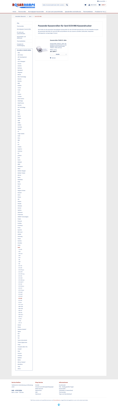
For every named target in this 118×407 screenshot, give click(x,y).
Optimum (20, 212)
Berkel (19, 74)
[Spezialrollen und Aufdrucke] (73, 11)
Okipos (19, 201)
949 (19, 263)
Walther (20, 357)
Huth (19, 136)
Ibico (19, 138)
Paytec (19, 219)
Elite (19, 111)
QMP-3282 (20, 308)
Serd (19, 247)
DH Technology (21, 107)
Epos (19, 114)
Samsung (20, 236)
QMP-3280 (20, 306)
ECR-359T (20, 272)
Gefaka (19, 125)
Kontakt (37, 385)
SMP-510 (20, 316)
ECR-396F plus (21, 280)
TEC (19, 338)
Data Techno (21, 98)
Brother (20, 85)
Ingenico (20, 149)
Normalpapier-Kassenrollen (24, 29)
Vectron (20, 353)
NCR (19, 186)
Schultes (20, 243)
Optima (19, 210)
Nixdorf (20, 192)
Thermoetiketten (21, 41)
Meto (19, 168)
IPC (18, 153)
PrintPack (20, 225)
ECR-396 (20, 276)
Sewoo (19, 325)
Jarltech (20, 155)
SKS (19, 333)
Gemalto (20, 127)
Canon (19, 87)
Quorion (20, 230)
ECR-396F (20, 278)
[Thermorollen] (22, 11)
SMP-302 (20, 312)
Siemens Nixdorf (22, 329)
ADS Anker (20, 55)
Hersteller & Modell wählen (24, 50)
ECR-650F (20, 294)
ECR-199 (20, 265)
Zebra (19, 368)
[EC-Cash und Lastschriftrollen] (54, 11)
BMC (19, 83)
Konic (19, 160)
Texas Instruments (22, 340)
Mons (19, 177)
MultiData (20, 179)
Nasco (19, 184)
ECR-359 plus (21, 269)
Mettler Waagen (22, 171)
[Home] (14, 11)
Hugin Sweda (21, 133)
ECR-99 (20, 302)
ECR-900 (20, 298)
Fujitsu (19, 118)
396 (19, 259)
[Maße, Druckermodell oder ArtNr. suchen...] (55, 4)
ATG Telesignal (21, 61)
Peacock (20, 221)
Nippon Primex (21, 190)
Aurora (19, 63)
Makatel (20, 162)
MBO (19, 164)
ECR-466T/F (20, 282)
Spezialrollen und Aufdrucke (21, 37)
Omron (19, 208)
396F (19, 261)
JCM (19, 157)
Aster (19, 59)
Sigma (19, 331)
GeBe (19, 122)
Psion (19, 227)
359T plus (20, 253)
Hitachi (19, 129)
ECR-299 (20, 267)
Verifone (20, 355)
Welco (19, 360)
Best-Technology (22, 76)
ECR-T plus (20, 304)
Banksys (20, 68)
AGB (36, 392)
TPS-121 (20, 322)
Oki (18, 199)
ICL (18, 142)
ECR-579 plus (21, 290)
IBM (19, 140)
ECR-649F (20, 292)
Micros (19, 175)
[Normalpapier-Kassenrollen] (36, 11)
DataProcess (21, 103)
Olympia (20, 206)
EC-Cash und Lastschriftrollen (21, 32)
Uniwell (19, 349)
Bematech (20, 70)
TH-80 (19, 320)
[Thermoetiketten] (88, 11)
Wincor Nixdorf (21, 362)
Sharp (19, 327)
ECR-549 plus (21, 286)
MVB (19, 181)
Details (61, 54)
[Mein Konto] (92, 4)
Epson (19, 116)
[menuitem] (55, 4)
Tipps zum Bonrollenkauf (65, 394)
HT (18, 131)
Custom (20, 96)
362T (19, 257)
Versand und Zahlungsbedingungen (44, 387)
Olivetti (19, 203)
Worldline (20, 364)
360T (19, 255)
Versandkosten (57, 400)
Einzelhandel (62, 385)
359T (19, 251)
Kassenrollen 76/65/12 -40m (58, 40)
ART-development (22, 57)
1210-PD (20, 249)
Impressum (38, 394)
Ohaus (19, 197)
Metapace (20, 166)
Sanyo (19, 238)
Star (19, 336)
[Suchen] (67, 4)
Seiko (19, 245)
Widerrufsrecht (39, 388)
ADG (19, 52)
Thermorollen (20, 26)
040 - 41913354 (17, 390)
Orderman (20, 214)
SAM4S (19, 234)
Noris (19, 195)
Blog (18, 23)
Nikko (19, 188)
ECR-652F (20, 296)
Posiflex (20, 223)
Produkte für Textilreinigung (21, 44)
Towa (19, 344)
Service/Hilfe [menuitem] (101, 1)
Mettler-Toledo (21, 173)
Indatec (19, 146)
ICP (18, 144)
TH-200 (20, 318)
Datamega (20, 101)
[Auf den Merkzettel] (53, 58)
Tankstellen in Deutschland (66, 390)
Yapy (19, 366)
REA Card (20, 232)
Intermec (20, 151)
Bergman (20, 72)
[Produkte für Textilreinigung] (103, 11)
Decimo (19, 105)
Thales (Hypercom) (22, 342)
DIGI (19, 109)
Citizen (19, 94)
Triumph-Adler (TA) (22, 346)
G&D (19, 120)
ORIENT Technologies (23, 216)
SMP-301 (20, 310)
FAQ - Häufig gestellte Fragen (66, 387)
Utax (19, 351)
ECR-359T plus (21, 274)
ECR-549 (20, 284)
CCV (19, 92)
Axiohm (20, 66)
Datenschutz (38, 390)
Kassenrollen (62, 388)
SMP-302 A (20, 314)
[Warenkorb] (102, 4)
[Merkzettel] (85, 4)
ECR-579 (20, 288)
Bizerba (20, 81)
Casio (19, 90)
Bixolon (19, 79)
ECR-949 (20, 300)
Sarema (20, 241)
